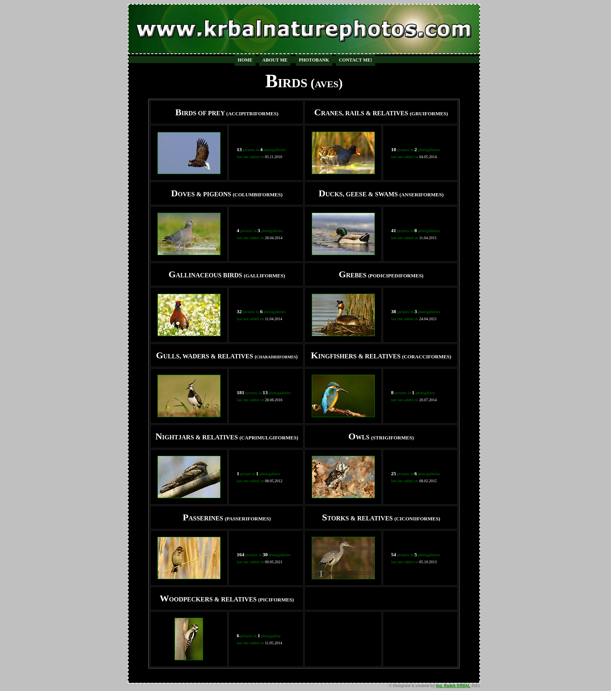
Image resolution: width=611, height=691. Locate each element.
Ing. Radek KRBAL (453, 686)
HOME (245, 60)
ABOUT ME (275, 60)
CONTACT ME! (355, 60)
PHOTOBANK (314, 60)
